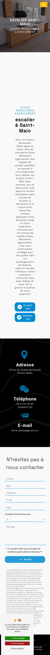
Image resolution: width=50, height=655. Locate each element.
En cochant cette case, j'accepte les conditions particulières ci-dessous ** (24, 539)
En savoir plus (24, 307)
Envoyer (27, 549)
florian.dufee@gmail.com (25, 419)
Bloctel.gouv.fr (18, 612)
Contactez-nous (25, 317)
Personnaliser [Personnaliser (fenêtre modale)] (17, 648)
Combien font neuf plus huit (18, 503)
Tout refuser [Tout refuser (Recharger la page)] (17, 643)
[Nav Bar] (43, 4)
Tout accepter (17, 638)
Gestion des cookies (33, 649)
